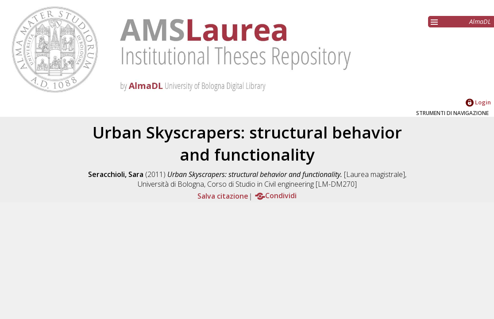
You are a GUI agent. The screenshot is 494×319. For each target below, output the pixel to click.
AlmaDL (480, 21)
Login (478, 102)
